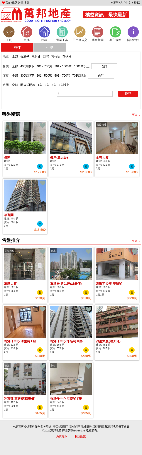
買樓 (17, 47)
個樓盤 (15, 2)
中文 (128, 2)
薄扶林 (66, 56)
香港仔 (24, 56)
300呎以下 (27, 75)
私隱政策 (80, 436)
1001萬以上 (81, 66)
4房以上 (64, 84)
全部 (15, 56)
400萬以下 (27, 66)
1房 (40, 84)
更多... (136, 114)
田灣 (46, 56)
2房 (47, 84)
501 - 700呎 (62, 75)
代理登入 (117, 2)
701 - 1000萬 (63, 66)
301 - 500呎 (44, 75)
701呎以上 (79, 75)
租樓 (49, 47)
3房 (54, 84)
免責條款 (61, 436)
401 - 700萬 (44, 66)
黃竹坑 (55, 56)
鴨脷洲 (36, 56)
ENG (137, 2)
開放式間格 (27, 84)
